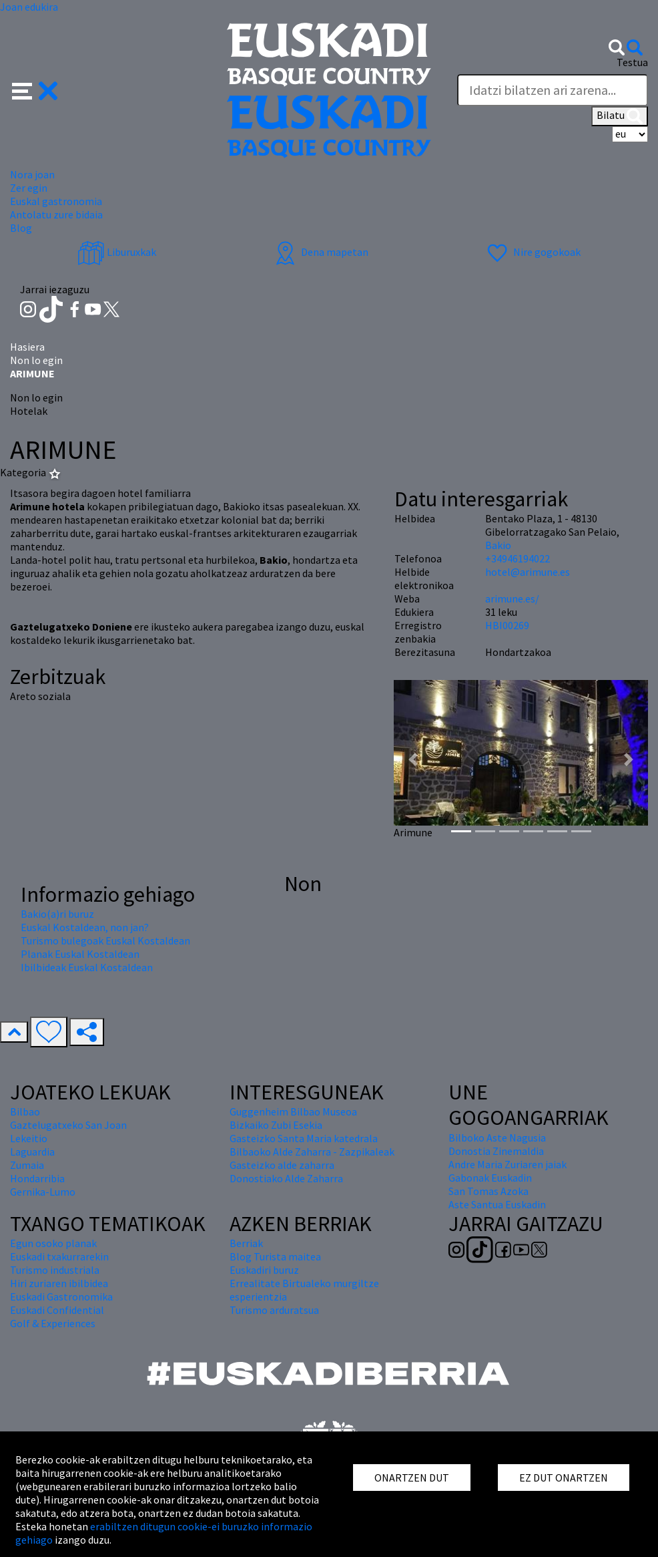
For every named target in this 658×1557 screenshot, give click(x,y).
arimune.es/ (512, 598)
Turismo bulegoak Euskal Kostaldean (105, 940)
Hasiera (27, 346)
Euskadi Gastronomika (61, 1296)
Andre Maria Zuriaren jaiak (507, 1164)
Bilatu (620, 116)
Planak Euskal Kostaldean (80, 954)
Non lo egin (36, 360)
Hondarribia (37, 1178)
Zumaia (27, 1165)
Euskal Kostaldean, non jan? (85, 927)
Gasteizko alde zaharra (282, 1165)
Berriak (246, 1243)
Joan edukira (29, 6)
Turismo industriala (54, 1269)
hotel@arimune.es (527, 571)
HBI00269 (507, 625)
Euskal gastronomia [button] (56, 201)
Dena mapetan (320, 251)
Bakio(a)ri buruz (57, 913)
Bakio (498, 545)
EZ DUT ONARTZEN (563, 1477)
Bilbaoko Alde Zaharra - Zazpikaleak (312, 1151)
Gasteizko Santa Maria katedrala (304, 1138)
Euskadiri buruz (264, 1269)
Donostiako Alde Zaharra (286, 1178)
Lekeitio (28, 1138)
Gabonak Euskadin (490, 1177)
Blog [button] (21, 227)
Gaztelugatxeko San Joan (68, 1125)
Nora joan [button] (32, 174)
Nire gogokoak (532, 251)
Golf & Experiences (52, 1323)
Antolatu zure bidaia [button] (56, 214)
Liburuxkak (116, 251)
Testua (632, 62)
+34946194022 (517, 558)
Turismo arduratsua (274, 1310)
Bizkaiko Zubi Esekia (276, 1125)
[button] (35, 89)
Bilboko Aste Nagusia (497, 1137)
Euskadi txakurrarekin (59, 1256)
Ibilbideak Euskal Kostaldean (87, 967)
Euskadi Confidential (57, 1310)
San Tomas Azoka (488, 1191)
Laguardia (32, 1151)
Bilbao (25, 1111)
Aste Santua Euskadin (497, 1204)
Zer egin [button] (28, 187)
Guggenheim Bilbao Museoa (293, 1111)
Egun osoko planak (53, 1243)
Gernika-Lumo (42, 1191)
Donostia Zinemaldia (496, 1151)
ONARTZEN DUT (411, 1477)
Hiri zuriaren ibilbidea (59, 1283)
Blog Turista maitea (275, 1256)
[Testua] (552, 90)
